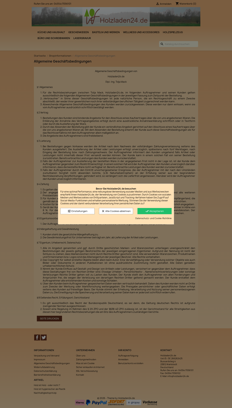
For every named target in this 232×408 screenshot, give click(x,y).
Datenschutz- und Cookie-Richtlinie (153, 218)
